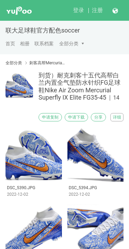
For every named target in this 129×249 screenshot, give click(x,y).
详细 (117, 117)
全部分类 (68, 43)
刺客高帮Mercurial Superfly (47, 63)
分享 (98, 117)
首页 (10, 43)
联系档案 (44, 43)
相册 (25, 43)
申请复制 (50, 117)
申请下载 (76, 117)
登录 (78, 10)
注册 (97, 10)
